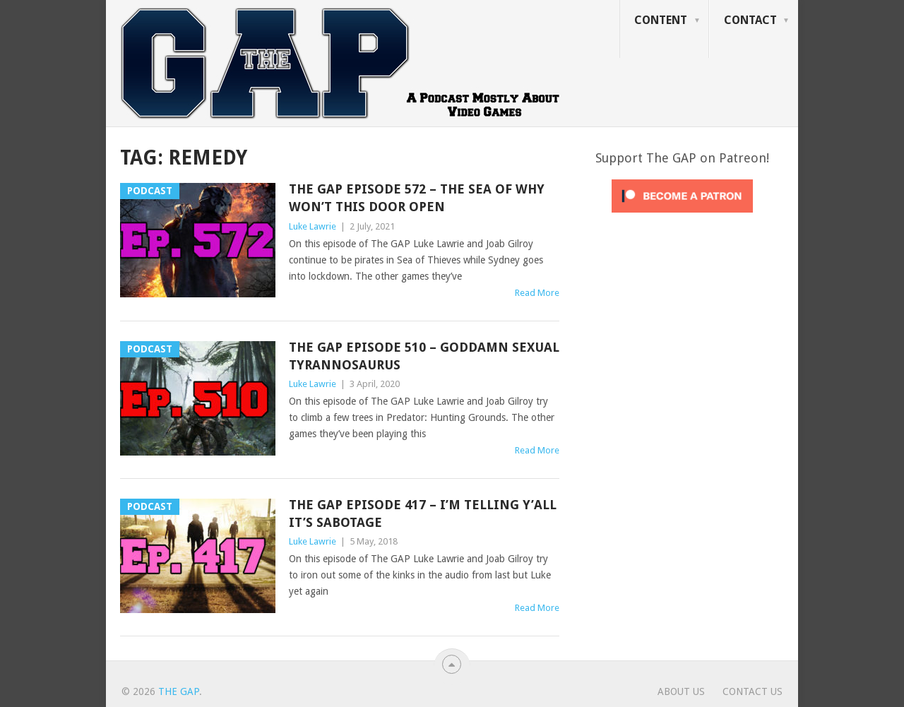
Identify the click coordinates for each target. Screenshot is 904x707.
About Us (681, 691)
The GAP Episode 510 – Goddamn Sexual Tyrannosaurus (424, 356)
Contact (750, 20)
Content (660, 20)
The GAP (178, 691)
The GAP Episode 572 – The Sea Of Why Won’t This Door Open (417, 198)
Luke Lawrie (312, 226)
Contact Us (752, 691)
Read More (537, 292)
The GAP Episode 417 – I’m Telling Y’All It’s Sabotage (423, 513)
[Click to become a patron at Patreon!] (682, 216)
